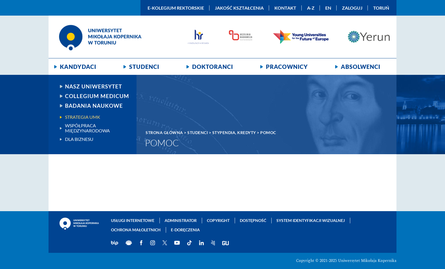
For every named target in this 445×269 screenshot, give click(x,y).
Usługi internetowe (132, 220)
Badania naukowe (94, 106)
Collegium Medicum (97, 96)
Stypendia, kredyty (234, 132)
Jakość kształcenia (239, 7)
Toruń (381, 7)
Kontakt (285, 7)
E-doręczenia (185, 229)
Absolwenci (360, 66)
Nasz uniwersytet (93, 86)
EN (328, 7)
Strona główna (164, 132)
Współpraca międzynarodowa (87, 128)
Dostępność (253, 220)
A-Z (310, 7)
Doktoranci (212, 66)
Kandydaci (78, 66)
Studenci (144, 66)
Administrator (181, 220)
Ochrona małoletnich (136, 229)
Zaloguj (352, 7)
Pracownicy (287, 66)
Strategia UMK (82, 117)
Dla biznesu (79, 139)
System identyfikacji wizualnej (310, 220)
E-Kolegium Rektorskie (176, 7)
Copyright (218, 220)
